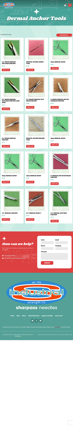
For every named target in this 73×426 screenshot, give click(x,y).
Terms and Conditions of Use (51, 334)
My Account (59, 316)
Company (58, 246)
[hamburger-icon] (70, 5)
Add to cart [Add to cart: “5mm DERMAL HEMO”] (55, 144)
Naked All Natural (33, 316)
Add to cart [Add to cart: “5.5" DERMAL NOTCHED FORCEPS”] (55, 221)
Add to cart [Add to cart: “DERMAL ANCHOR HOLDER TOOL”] (30, 146)
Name (43, 240)
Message (44, 252)
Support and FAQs (47, 316)
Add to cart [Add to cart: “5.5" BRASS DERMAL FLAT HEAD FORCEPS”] (30, 107)
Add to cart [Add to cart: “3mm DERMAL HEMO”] (30, 182)
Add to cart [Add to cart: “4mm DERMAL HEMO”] (6, 182)
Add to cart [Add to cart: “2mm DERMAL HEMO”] (55, 68)
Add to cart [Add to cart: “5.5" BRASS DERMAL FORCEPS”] (6, 146)
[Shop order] (64, 35)
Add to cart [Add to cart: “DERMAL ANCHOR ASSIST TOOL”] (30, 70)
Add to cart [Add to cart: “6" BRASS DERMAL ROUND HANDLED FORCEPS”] (55, 107)
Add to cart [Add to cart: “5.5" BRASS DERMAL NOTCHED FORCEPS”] (6, 70)
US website (57, 327)
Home (12, 316)
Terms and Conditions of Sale (65, 334)
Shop (18, 316)
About (24, 316)
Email (57, 240)
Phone (43, 246)
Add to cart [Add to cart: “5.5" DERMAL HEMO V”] (30, 219)
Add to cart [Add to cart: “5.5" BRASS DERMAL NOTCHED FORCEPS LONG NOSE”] (6, 108)
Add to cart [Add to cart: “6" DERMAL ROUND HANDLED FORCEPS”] (55, 183)
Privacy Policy (41, 334)
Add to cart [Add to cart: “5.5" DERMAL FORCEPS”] (6, 219)
